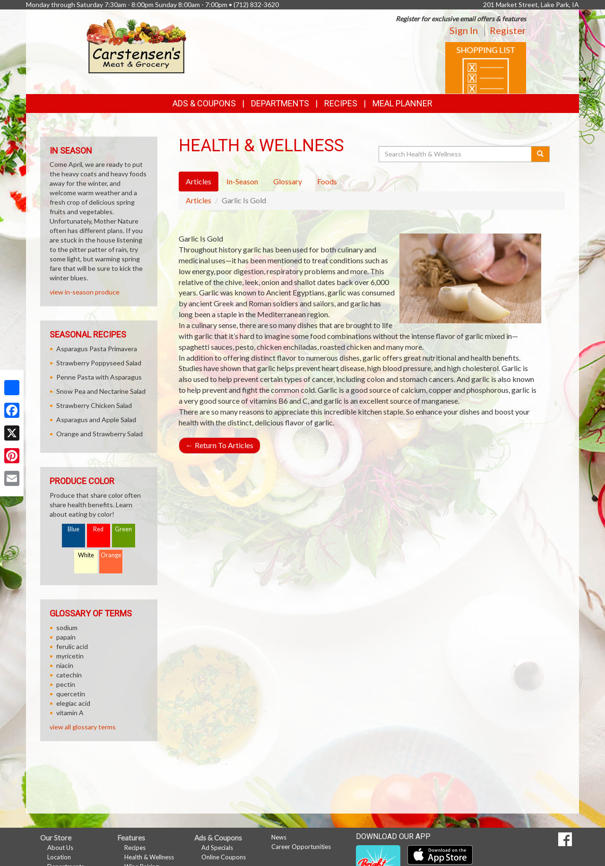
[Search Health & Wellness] (456, 154)
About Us (60, 847)
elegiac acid (73, 703)
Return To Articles (219, 445)
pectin (65, 684)
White (86, 555)
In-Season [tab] (242, 181)
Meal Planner (402, 103)
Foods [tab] (327, 181)
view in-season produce (85, 292)
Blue (73, 529)
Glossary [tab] (287, 181)
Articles (198, 200)
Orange (111, 555)
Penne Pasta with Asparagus (99, 377)
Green (123, 529)
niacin (64, 665)
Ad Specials (217, 847)
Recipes (340, 103)
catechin (69, 675)
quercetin (70, 694)
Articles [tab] (198, 181)
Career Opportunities (301, 846)
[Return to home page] (136, 45)
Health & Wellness (149, 857)
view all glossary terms (83, 727)
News (278, 837)
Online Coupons (223, 857)
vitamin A (70, 713)
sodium (67, 628)
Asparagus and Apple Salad (96, 420)
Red (98, 529)
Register (508, 30)
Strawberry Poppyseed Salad (98, 363)
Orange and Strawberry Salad (99, 434)
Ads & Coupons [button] (204, 103)
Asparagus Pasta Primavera (96, 349)
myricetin (70, 656)
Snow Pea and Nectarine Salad (101, 391)
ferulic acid (72, 646)
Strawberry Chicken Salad (94, 405)
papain (66, 637)
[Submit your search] (540, 154)
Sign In (463, 30)
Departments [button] (280, 103)
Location (59, 857)
